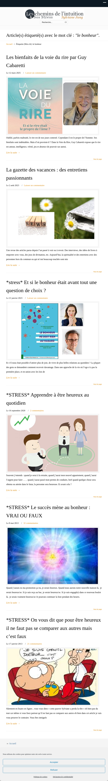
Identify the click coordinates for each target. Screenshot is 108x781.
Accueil (9, 44)
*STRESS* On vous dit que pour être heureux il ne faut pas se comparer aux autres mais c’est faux (53, 628)
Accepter (54, 762)
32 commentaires (30, 523)
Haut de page (97, 159)
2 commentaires (37, 410)
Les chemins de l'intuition (54, 14)
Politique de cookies (40, 777)
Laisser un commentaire (35, 73)
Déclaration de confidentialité (63, 777)
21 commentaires (34, 644)
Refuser (54, 770)
